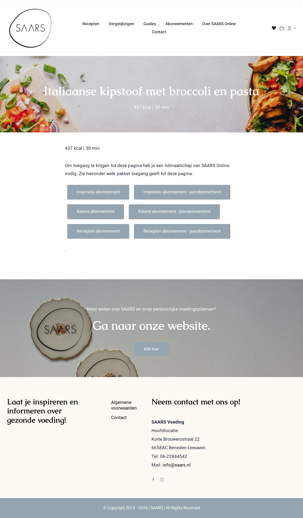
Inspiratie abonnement (98, 192)
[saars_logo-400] (30, 10)
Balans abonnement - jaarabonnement (174, 211)
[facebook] (153, 479)
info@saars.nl (177, 465)
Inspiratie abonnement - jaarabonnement (182, 192)
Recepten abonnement (98, 231)
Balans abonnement (96, 211)
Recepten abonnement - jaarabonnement (182, 231)
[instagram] (162, 479)
